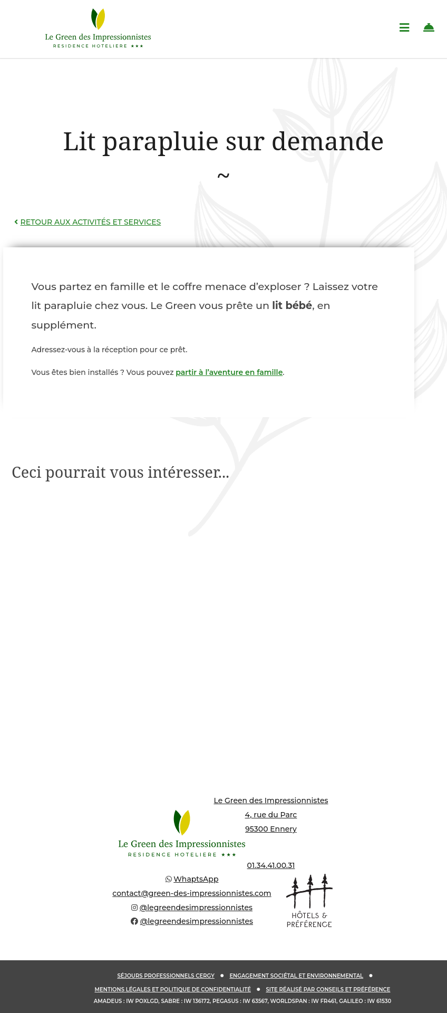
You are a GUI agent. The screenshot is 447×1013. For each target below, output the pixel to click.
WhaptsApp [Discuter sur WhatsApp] (195, 879)
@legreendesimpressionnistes (196, 907)
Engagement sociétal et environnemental (296, 975)
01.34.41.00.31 (271, 865)
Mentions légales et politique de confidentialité (173, 989)
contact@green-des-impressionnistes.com (191, 893)
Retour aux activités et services (86, 222)
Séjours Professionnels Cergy (166, 975)
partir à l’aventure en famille (229, 372)
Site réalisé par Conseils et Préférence (328, 989)
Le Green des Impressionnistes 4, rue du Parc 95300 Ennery (270, 814)
